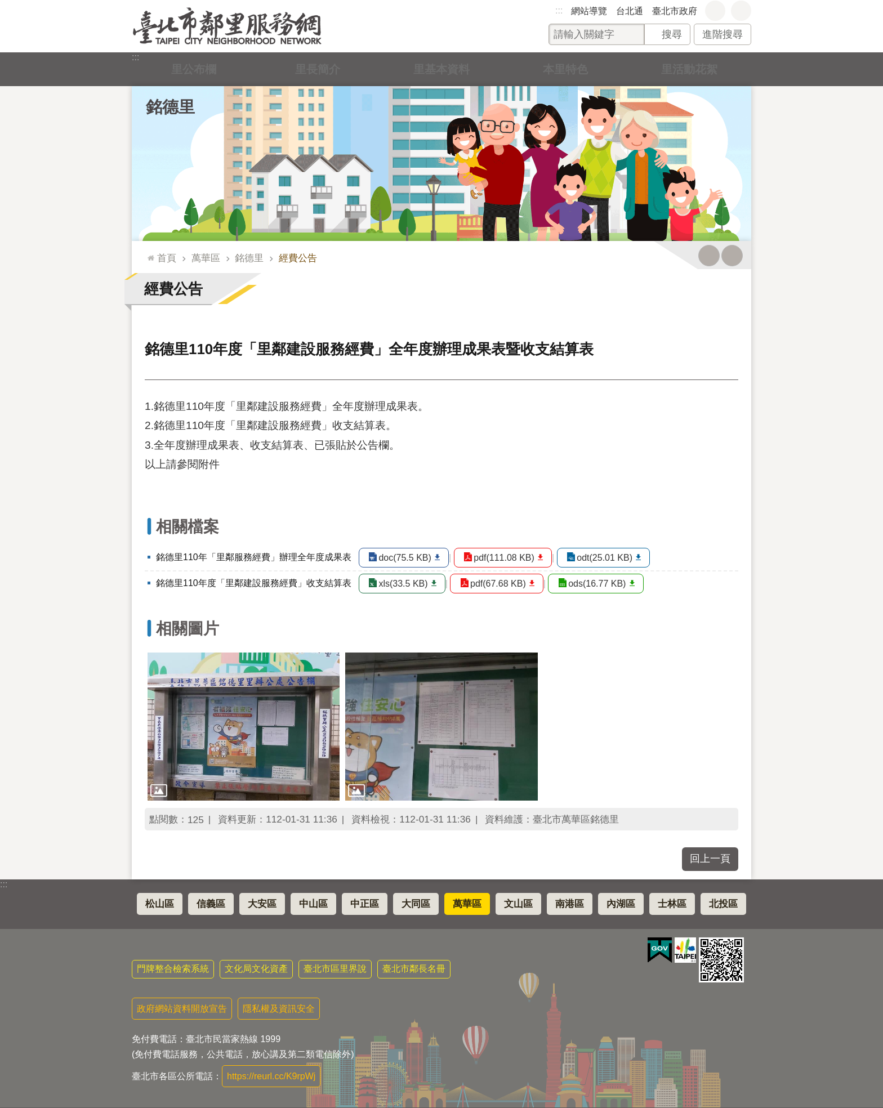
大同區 (416, 904)
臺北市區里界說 (335, 968)
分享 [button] (741, 11)
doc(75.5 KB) (405, 557)
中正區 (364, 904)
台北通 (629, 11)
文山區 (518, 904)
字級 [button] (715, 11)
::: (559, 10)
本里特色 (565, 69)
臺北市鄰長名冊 (413, 968)
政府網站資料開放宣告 (182, 1008)
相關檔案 (187, 526)
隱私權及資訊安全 (279, 1008)
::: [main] (148, 253)
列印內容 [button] (709, 255)
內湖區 (620, 904)
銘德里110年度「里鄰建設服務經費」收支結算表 (253, 583)
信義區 (211, 904)
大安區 (262, 904)
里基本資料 (441, 69)
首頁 (166, 257)
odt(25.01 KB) (612, 557)
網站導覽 (589, 11)
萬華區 (205, 257)
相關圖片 (187, 628)
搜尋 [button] (672, 34)
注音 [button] (732, 255)
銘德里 (170, 107)
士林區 (672, 904)
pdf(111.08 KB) (508, 557)
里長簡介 (318, 69)
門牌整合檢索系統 (173, 968)
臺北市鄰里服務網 (227, 26)
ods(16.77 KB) (604, 583)
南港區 (569, 904)
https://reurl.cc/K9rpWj (271, 1076)
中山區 (313, 904)
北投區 (723, 904)
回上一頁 (710, 858)
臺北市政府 (674, 11)
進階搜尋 (722, 34)
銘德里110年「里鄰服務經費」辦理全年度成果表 (253, 557)
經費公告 (298, 257)
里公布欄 (194, 69)
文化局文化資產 (256, 968)
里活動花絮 (689, 69)
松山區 (159, 904)
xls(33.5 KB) (403, 583)
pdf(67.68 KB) (501, 583)
